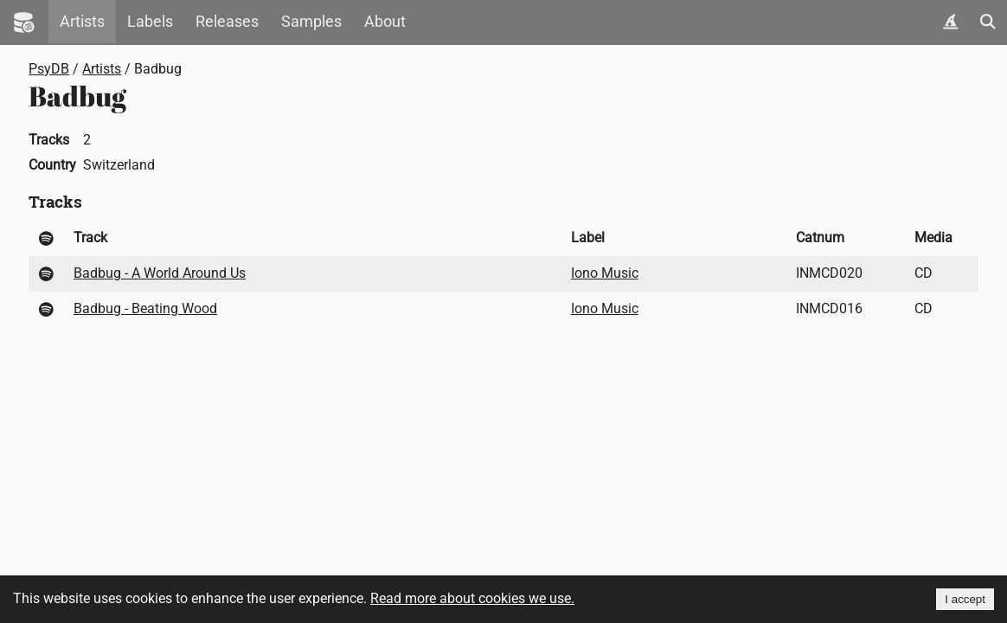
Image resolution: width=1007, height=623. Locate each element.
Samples (311, 21)
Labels (150, 21)
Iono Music (604, 273)
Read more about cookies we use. (472, 598)
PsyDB (49, 69)
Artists (82, 21)
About (385, 21)
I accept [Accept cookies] (965, 599)
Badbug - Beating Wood (145, 308)
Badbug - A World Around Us (160, 273)
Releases (227, 21)
